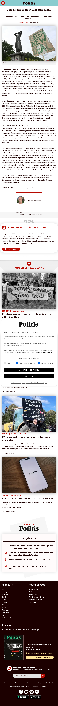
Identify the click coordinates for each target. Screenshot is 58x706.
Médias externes (45, 363)
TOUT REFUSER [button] (29, 376)
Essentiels (9, 363)
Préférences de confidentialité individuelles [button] (29, 380)
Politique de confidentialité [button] (29, 383)
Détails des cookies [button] (16, 383)
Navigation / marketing (26, 363)
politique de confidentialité (43, 352)
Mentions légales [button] (42, 383)
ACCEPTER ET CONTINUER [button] (29, 370)
